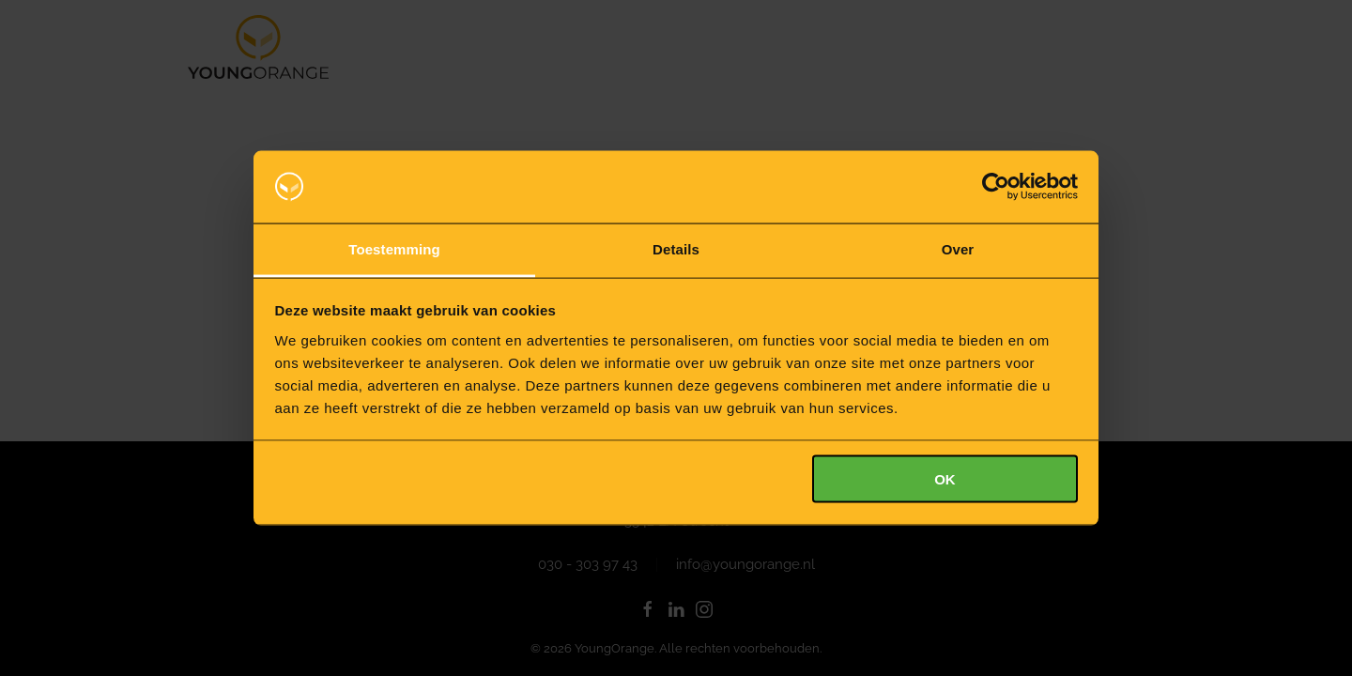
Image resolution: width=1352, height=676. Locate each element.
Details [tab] (676, 248)
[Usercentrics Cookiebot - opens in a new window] (996, 187)
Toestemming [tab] (394, 248)
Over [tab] (958, 248)
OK (945, 479)
